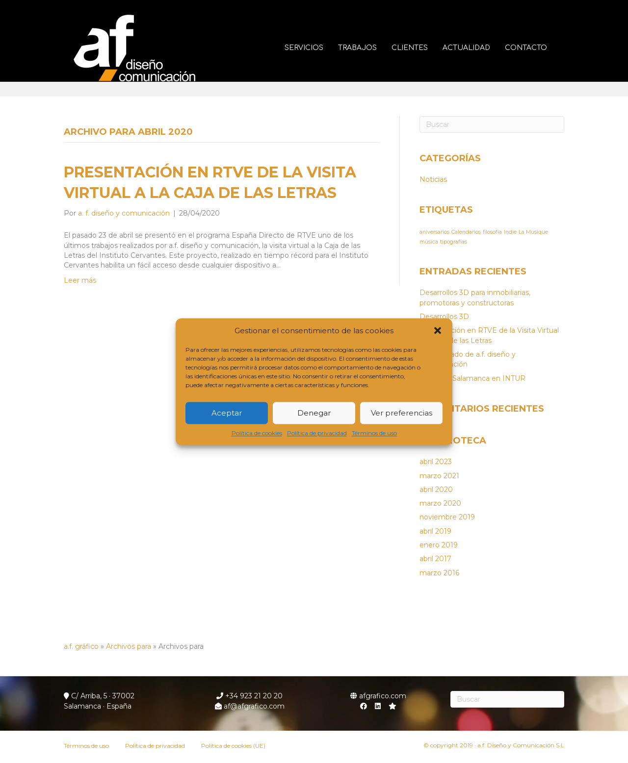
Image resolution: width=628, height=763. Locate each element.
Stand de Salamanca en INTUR (472, 378)
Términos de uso (374, 433)
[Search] (491, 124)
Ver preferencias (401, 413)
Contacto (536, 47)
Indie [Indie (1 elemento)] (510, 232)
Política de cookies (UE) (233, 745)
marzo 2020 (440, 503)
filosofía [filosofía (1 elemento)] (492, 232)
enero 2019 (438, 545)
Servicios (313, 47)
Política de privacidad (317, 433)
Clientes (419, 47)
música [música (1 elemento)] (428, 242)
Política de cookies (257, 433)
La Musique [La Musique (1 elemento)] (533, 232)
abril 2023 (435, 461)
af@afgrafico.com (250, 706)
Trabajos (367, 47)
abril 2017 (435, 558)
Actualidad (476, 47)
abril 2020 (436, 489)
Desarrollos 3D (444, 316)
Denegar (314, 413)
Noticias (433, 179)
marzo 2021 (439, 475)
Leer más (80, 280)
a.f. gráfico (81, 646)
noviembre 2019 (447, 517)
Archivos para (128, 646)
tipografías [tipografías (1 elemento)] (453, 242)
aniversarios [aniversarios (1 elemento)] (434, 232)
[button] (438, 331)
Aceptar (226, 413)
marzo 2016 (439, 572)
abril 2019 (435, 531)
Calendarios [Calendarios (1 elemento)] (466, 232)
